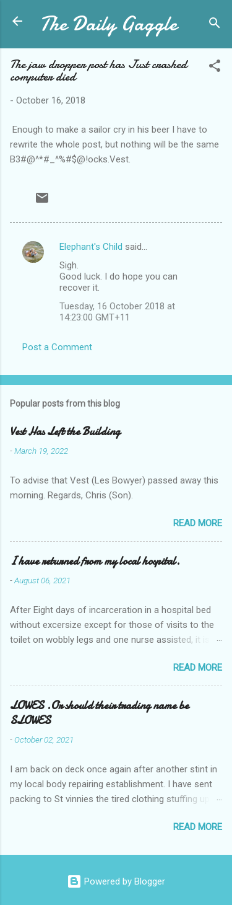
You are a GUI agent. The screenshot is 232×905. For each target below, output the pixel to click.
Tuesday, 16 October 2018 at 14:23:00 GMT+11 (117, 312)
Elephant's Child (90, 246)
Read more (197, 523)
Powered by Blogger (116, 881)
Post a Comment (57, 347)
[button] (214, 67)
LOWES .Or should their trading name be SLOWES (99, 713)
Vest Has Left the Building (65, 431)
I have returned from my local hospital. (95, 561)
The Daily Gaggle (108, 24)
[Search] (214, 25)
